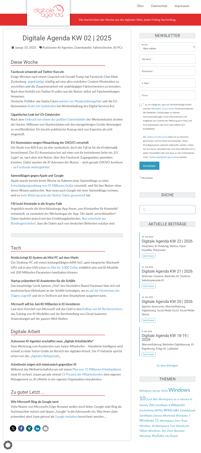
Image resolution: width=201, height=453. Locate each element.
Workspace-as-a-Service (173, 399)
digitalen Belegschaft (45, 356)
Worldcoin (182, 425)
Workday (145, 436)
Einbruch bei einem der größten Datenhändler (55, 119)
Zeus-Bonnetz (176, 430)
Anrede (144, 42)
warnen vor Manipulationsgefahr (80, 101)
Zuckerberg (146, 410)
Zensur (157, 415)
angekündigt (36, 81)
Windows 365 (157, 430)
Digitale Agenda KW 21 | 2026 (167, 271)
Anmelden (149, 165)
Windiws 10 (147, 425)
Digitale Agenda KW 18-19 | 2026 (165, 337)
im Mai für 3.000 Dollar (62, 267)
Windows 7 (183, 415)
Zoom (174, 436)
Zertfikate (161, 405)
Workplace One (165, 425)
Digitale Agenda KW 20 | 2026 (167, 301)
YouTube (158, 436)
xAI (167, 436)
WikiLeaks (171, 410)
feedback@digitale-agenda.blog (164, 157)
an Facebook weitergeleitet (31, 167)
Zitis (152, 405)
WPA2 (159, 410)
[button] (13, 428)
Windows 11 (149, 420)
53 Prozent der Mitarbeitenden (82, 374)
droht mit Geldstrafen (42, 106)
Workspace (167, 420)
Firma (145, 92)
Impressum (182, 6)
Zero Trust (181, 420)
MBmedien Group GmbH (163, 108)
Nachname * (148, 68)
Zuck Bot (152, 399)
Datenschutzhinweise (157, 137)
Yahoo (143, 430)
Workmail (169, 415)
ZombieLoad (187, 410)
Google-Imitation (66, 416)
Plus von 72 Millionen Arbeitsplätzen (97, 369)
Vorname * (147, 56)
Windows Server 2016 (153, 390)
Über (140, 6)
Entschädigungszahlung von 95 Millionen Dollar (42, 185)
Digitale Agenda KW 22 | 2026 (167, 241)
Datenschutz (159, 6)
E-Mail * (146, 80)
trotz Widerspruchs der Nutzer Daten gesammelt (53, 195)
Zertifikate (146, 415)
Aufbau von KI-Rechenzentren (102, 309)
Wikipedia (178, 405)
